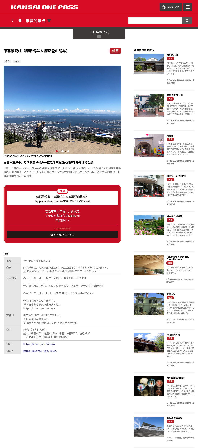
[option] (62, 112)
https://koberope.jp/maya (39, 344)
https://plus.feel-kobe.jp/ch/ (40, 351)
